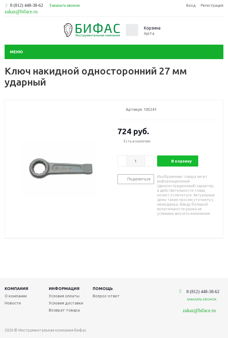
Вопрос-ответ (106, 296)
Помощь (103, 288)
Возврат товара (64, 310)
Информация (64, 288)
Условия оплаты (64, 296)
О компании (16, 296)
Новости (13, 303)
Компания (16, 288)
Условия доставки (66, 303)
